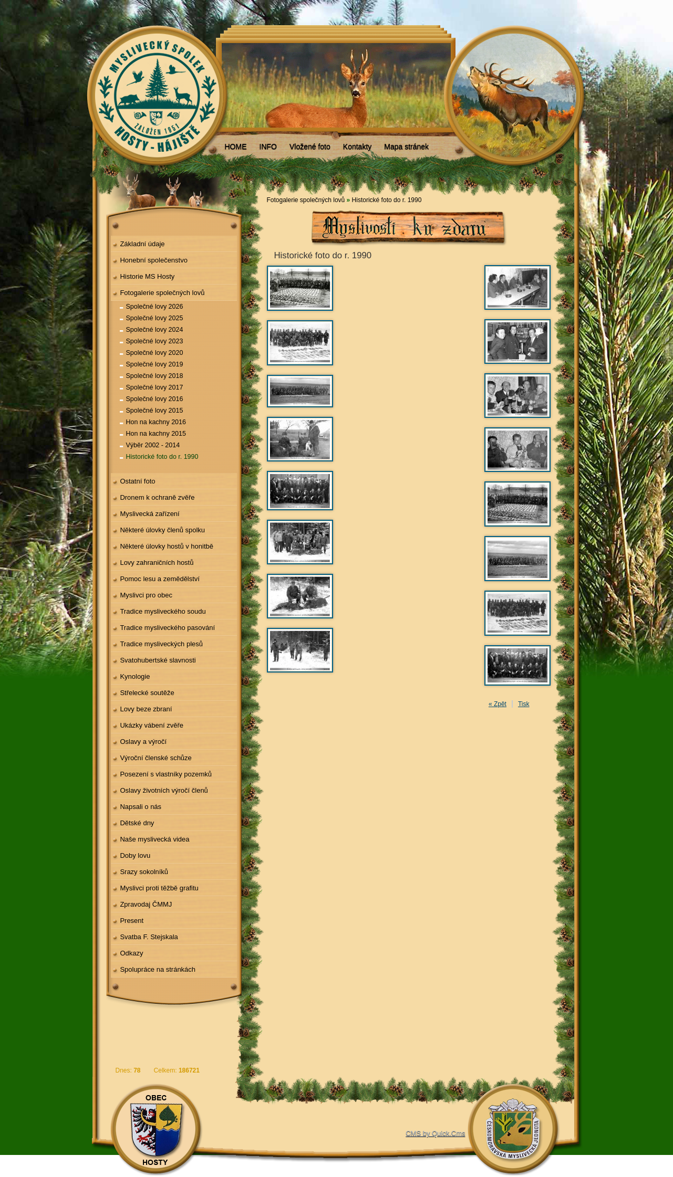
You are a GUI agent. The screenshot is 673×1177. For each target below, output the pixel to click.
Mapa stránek (406, 146)
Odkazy (131, 953)
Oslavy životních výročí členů (164, 790)
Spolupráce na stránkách (157, 969)
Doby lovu (135, 855)
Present (131, 920)
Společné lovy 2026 (154, 306)
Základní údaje (142, 244)
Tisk (524, 704)
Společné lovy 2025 (154, 318)
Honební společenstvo (154, 260)
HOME (236, 146)
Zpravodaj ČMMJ (146, 904)
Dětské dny (137, 823)
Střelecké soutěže (147, 693)
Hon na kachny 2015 (156, 433)
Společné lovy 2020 (154, 352)
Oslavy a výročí (143, 741)
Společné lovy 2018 (154, 376)
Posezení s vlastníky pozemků (166, 774)
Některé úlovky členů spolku (162, 530)
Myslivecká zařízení (149, 514)
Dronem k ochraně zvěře (157, 497)
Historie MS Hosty (147, 276)
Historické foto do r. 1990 (162, 456)
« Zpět (497, 704)
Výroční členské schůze (155, 758)
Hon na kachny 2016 (156, 422)
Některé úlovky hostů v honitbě (166, 546)
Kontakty (357, 146)
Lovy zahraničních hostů (156, 562)
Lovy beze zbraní (146, 709)
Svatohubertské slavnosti (157, 660)
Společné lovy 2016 (154, 399)
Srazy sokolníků (144, 872)
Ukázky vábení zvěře (151, 725)
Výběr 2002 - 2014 (153, 445)
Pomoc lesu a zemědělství (160, 579)
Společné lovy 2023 (154, 341)
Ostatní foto (137, 481)
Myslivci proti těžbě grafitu (159, 888)
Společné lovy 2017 (154, 387)
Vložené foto (309, 146)
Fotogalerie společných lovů (162, 293)
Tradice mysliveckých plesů (161, 644)
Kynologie (135, 676)
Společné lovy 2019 (154, 364)
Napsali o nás (140, 807)
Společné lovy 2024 (154, 329)
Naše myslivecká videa (154, 839)
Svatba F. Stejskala (149, 937)
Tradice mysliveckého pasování (167, 628)
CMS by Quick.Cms (435, 1133)
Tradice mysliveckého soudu (162, 611)
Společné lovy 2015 (154, 410)
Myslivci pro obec (146, 595)
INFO (268, 146)
